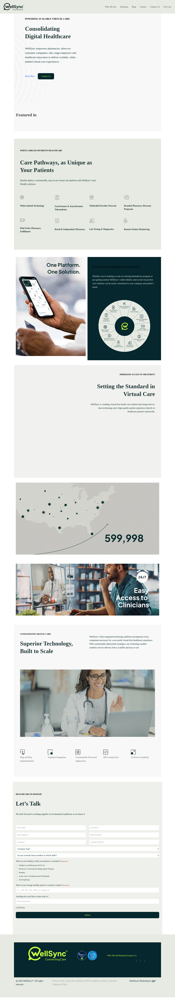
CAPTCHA (20, 908)
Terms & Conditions (75, 981)
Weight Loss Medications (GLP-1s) (32, 865)
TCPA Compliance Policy (95, 981)
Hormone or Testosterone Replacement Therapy (36, 869)
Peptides (22, 872)
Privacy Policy (59, 981)
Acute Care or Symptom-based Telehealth (34, 876)
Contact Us (45, 76)
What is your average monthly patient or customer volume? (42, 885)
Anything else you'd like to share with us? (32, 896)
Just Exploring (24, 880)
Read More (30, 76)
